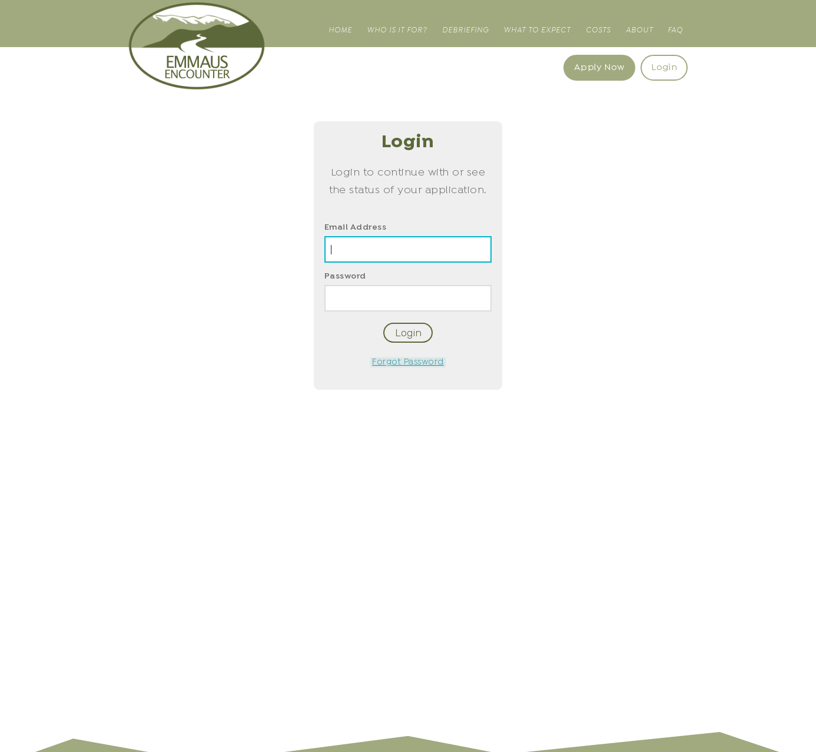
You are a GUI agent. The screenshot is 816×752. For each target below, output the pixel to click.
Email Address (355, 228)
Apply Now (599, 68)
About (639, 30)
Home (340, 30)
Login (664, 68)
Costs (598, 30)
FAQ (675, 30)
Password (345, 276)
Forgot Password (408, 362)
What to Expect (536, 30)
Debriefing (465, 30)
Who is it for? (397, 30)
